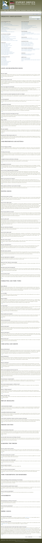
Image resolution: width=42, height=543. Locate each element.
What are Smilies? (3, 59)
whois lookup (28, 528)
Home (5, 10)
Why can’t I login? (3, 22)
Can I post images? (4, 60)
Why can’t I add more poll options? (6, 47)
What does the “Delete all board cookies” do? (7, 31)
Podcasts (28, 10)
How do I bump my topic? (5, 54)
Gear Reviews (23, 10)
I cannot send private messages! (26, 32)
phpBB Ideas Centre (4, 523)
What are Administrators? (25, 22)
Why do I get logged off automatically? (6, 24)
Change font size (40, 12)
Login (40, 14)
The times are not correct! (5, 35)
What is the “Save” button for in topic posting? (7, 52)
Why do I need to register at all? (5, 23)
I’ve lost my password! (4, 27)
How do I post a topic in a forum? (6, 43)
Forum (32, 10)
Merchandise (18, 10)
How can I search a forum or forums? (26, 42)
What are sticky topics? (4, 63)
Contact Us (39, 10)
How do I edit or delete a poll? (5, 48)
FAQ (33, 14)
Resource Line (12, 10)
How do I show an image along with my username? (8, 38)
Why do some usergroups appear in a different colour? (29, 27)
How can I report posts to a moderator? (7, 51)
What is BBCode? (3, 57)
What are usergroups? (24, 24)
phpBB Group (27, 517)
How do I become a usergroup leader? (27, 26)
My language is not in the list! (5, 37)
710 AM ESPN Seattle (12, 2)
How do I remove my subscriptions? (26, 50)
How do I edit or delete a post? (5, 44)
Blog (8, 10)
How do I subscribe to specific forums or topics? (28, 49)
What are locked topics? (4, 64)
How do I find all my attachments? (26, 54)
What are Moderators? (24, 23)
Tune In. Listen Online (12, 7)
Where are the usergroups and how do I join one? (28, 25)
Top (2, 77)
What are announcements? (5, 62)
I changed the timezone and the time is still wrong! (8, 36)
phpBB (18, 541)
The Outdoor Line (4, 5)
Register (37, 14)
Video (35, 10)
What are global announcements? (6, 61)
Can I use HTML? (3, 58)
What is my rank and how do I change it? (7, 39)
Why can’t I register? (4, 30)
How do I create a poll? (4, 46)
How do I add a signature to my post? (6, 45)
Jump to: (26, 536)
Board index (4, 12)
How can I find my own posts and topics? (27, 45)
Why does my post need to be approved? (7, 53)
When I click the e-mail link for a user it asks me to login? (9, 40)
